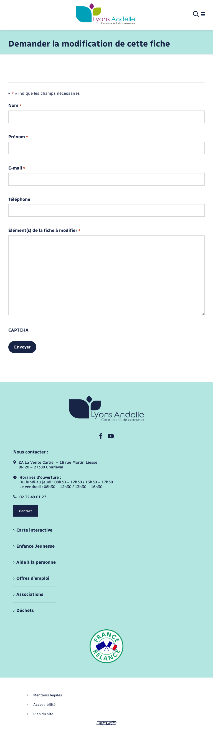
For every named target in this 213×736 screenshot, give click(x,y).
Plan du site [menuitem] (43, 714)
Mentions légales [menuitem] (47, 695)
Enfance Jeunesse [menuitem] (35, 546)
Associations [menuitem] (29, 594)
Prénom (18, 137)
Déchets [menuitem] (25, 610)
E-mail (16, 168)
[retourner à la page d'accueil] (105, 14)
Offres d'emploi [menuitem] (32, 578)
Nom (14, 105)
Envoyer (22, 347)
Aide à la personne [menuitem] (36, 562)
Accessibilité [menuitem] (44, 704)
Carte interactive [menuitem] (34, 530)
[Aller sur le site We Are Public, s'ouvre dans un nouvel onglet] (106, 723)
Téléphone (19, 199)
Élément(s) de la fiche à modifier (44, 230)
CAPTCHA (18, 330)
